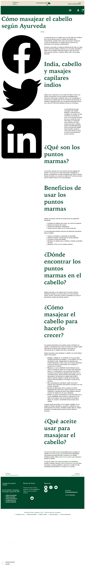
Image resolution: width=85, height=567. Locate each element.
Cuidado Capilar (9, 539)
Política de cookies (10, 497)
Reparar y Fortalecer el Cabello (42, 531)
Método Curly (36, 556)
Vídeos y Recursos (62, 531)
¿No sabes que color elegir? (65, 525)
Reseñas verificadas (11, 502)
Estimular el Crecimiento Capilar (40, 526)
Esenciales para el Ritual (40, 537)
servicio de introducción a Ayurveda (69, 463)
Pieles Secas (36, 549)
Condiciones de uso (11, 500)
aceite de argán (56, 453)
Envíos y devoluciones (11, 498)
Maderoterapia (9, 536)
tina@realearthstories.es (71, 492)
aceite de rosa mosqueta (65, 457)
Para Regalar (36, 534)
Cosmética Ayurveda (11, 529)
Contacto (59, 528)
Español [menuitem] (7, 564)
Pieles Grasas (36, 552)
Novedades (8, 549)
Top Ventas (8, 546)
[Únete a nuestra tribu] (80, 3)
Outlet (6, 552)
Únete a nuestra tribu (73, 4)
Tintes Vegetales (10, 532)
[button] (70, 10)
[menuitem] (76, 9)
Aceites (6, 526)
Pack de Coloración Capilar (41, 540)
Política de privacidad (11, 495)
